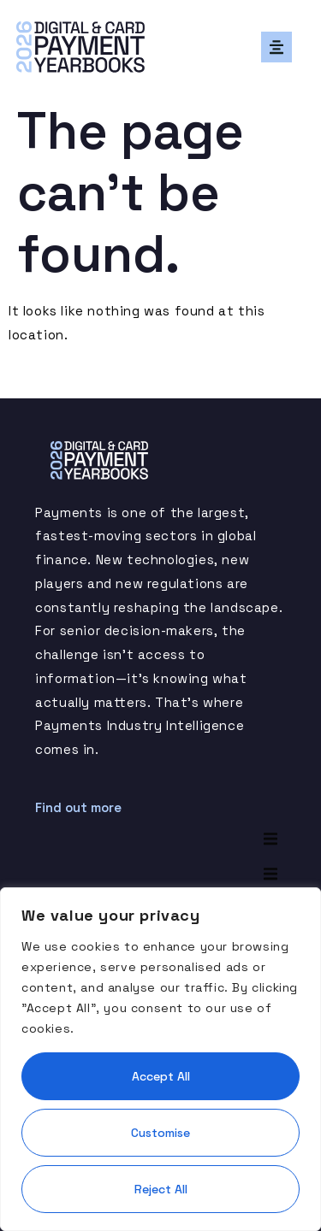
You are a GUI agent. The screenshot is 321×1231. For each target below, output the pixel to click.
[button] (276, 47)
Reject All (160, 1189)
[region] (160, 1059)
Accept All (161, 1076)
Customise (160, 1132)
